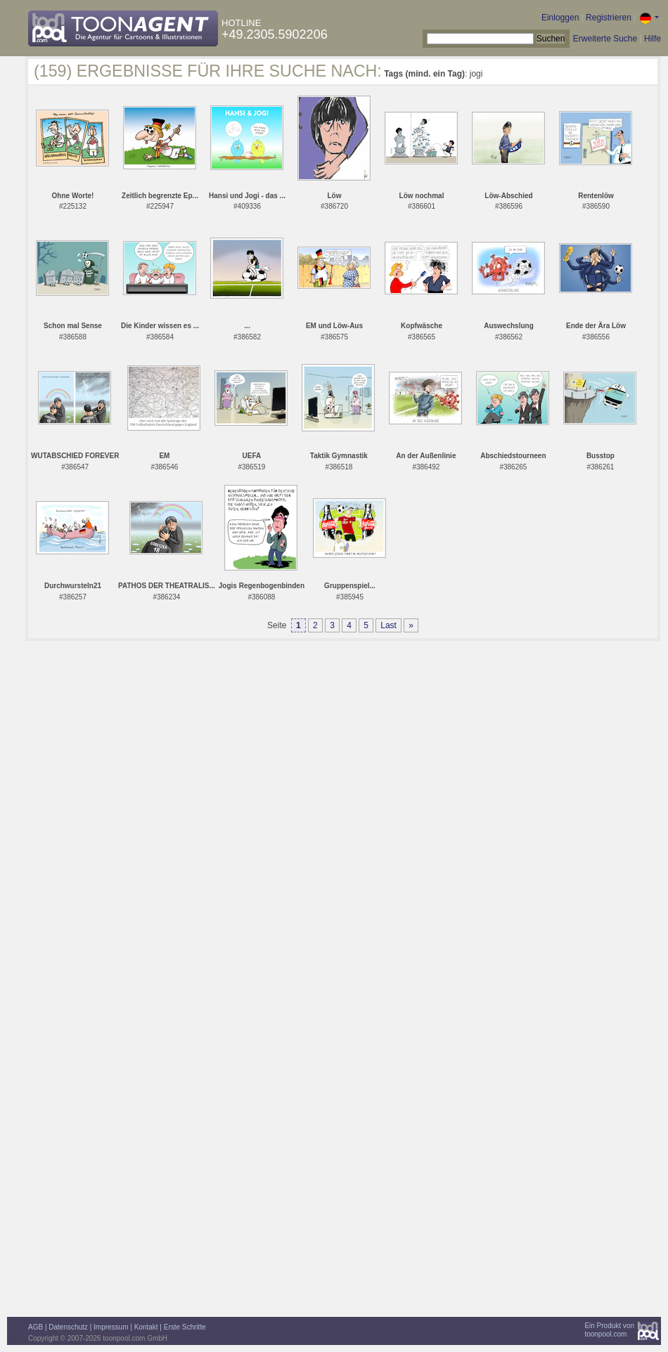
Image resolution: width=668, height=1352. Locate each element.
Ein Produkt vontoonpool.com (609, 1330)
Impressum (111, 1327)
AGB (35, 1327)
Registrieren (608, 17)
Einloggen (560, 17)
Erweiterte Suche (605, 39)
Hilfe (652, 39)
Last (388, 625)
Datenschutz (68, 1327)
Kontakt (146, 1327)
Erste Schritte (185, 1327)
